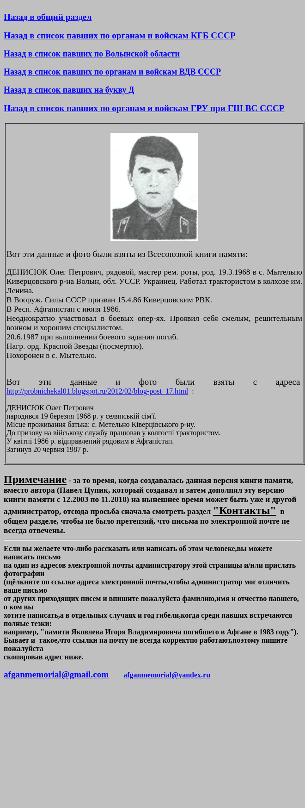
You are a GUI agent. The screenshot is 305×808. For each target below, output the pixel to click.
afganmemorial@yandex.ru (166, 675)
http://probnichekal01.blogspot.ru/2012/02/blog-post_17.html (97, 391)
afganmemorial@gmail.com (56, 674)
